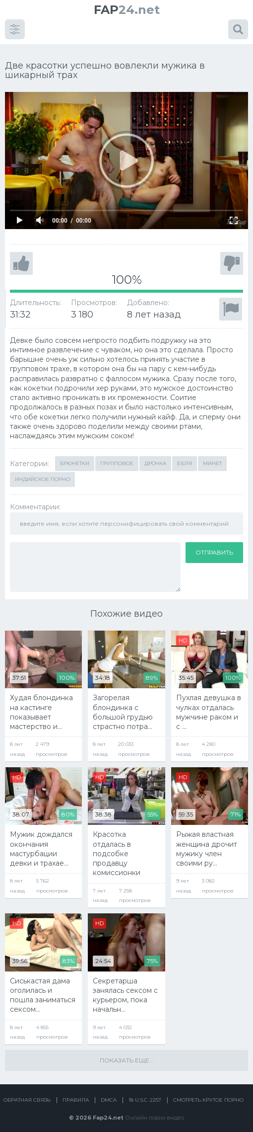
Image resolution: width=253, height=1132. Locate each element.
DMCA (109, 1093)
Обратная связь (27, 1093)
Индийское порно (42, 473)
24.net (127, 9)
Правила (76, 1093)
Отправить (214, 545)
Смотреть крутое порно (208, 1093)
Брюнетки (74, 457)
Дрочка (155, 457)
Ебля (184, 457)
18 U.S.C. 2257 (144, 1093)
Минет (212, 457)
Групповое (116, 457)
